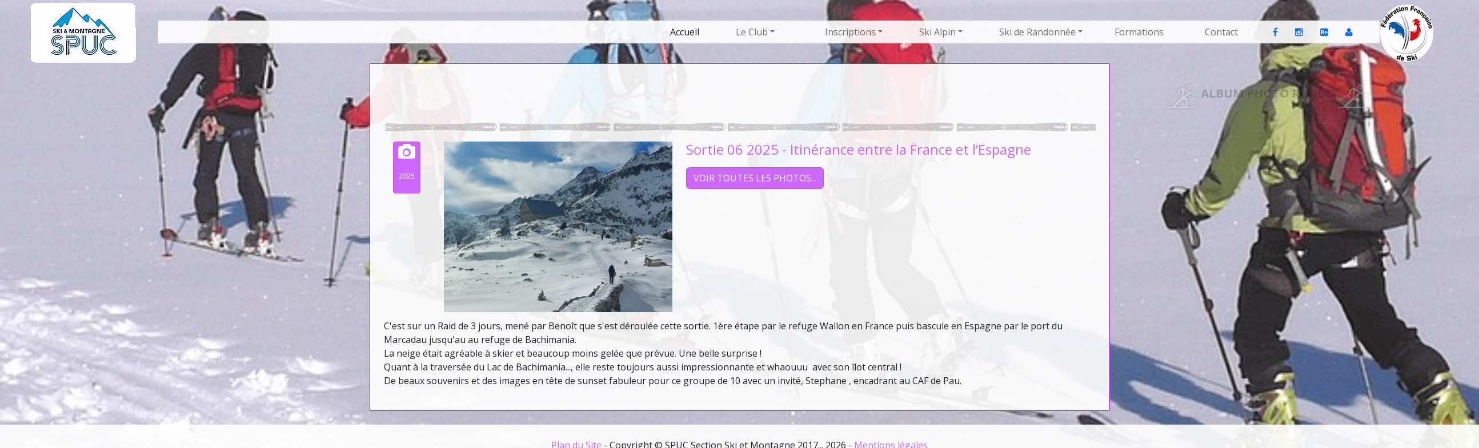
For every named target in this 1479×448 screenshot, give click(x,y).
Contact (1221, 32)
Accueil (684, 32)
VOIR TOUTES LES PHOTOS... (755, 178)
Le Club (752, 32)
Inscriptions (850, 32)
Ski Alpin (937, 32)
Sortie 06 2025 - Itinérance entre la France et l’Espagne (858, 149)
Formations (1139, 32)
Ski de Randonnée (1037, 32)
